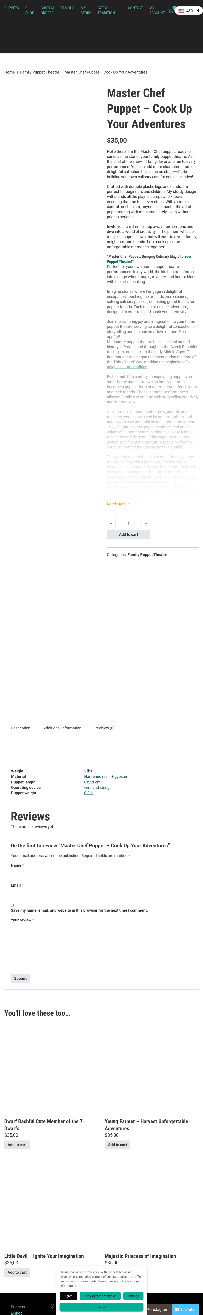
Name (17, 779)
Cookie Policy (17, 1295)
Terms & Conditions (20, 1284)
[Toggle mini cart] (171, 10)
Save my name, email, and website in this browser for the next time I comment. (79, 824)
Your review (22, 833)
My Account (157, 10)
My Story (86, 10)
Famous (67, 8)
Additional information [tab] (62, 641)
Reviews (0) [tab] (104, 641)
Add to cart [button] (17, 1058)
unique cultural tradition (127, 367)
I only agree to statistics (100, 1296)
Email (17, 799)
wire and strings (97, 701)
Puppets (11, 8)
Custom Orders (47, 10)
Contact (135, 8)
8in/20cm (92, 696)
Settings (133, 1296)
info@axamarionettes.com (81, 1254)
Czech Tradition (106, 10)
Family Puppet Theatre (39, 72)
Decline (101, 1307)
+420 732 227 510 (73, 1242)
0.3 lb (88, 706)
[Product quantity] (129, 523)
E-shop (29, 10)
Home (9, 72)
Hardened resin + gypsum (106, 690)
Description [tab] (20, 641)
